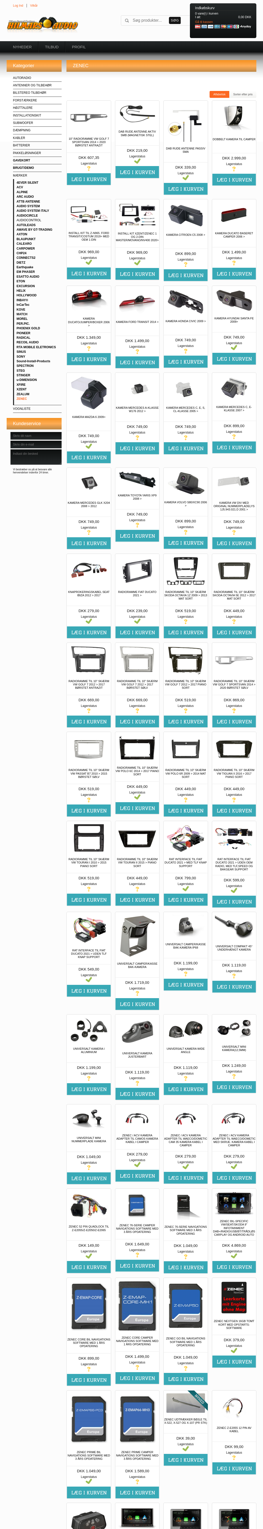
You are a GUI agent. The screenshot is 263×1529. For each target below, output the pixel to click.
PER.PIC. (23, 323)
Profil (79, 47)
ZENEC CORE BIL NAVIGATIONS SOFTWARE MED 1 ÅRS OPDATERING (88, 1343)
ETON (21, 281)
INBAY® (22, 300)
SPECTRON (25, 366)
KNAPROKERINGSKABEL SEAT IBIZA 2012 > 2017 (89, 593)
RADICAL (23, 338)
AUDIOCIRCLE (27, 215)
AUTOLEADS (26, 225)
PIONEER (23, 333)
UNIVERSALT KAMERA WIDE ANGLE (186, 1050)
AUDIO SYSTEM (28, 206)
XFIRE (21, 385)
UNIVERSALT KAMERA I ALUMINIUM (89, 1050)
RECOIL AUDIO (28, 342)
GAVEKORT (21, 160)
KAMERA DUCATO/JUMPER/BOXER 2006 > (89, 322)
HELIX (21, 291)
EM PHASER (26, 272)
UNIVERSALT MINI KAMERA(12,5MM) (234, 1048)
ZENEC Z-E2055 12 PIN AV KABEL (234, 1429)
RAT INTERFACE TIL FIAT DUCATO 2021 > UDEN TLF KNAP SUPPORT (89, 954)
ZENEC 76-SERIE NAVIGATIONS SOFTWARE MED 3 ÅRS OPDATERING (186, 1230)
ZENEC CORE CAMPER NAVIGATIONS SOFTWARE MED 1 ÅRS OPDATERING (137, 1341)
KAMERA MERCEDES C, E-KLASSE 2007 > (234, 408)
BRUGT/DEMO (23, 168)
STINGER (23, 375)
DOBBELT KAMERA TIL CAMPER (234, 139)
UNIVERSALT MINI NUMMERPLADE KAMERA (89, 1139)
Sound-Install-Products (33, 361)
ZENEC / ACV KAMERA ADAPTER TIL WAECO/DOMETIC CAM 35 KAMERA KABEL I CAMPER (185, 1140)
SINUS (21, 352)
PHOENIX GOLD (28, 328)
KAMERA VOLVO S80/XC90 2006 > (185, 504)
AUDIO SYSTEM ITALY (33, 211)
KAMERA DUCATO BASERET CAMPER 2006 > (234, 235)
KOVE (21, 309)
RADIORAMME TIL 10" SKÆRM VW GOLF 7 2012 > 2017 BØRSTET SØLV (137, 684)
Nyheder (22, 47)
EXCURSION (26, 286)
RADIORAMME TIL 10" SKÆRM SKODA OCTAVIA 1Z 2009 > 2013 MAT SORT (185, 595)
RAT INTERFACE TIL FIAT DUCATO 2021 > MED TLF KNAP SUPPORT (186, 862)
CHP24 (22, 253)
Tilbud (52, 47)
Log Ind (18, 5)
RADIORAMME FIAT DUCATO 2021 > (137, 593)
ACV (20, 187)
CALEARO (24, 244)
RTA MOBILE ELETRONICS (36, 347)
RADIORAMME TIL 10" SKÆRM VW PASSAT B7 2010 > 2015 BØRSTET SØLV (88, 773)
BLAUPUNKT (26, 239)
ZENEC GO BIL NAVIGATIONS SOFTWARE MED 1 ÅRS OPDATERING (185, 1342)
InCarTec (23, 305)
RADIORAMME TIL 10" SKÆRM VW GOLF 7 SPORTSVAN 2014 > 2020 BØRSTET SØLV (234, 684)
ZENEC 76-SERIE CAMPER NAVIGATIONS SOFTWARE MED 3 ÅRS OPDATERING (137, 1228)
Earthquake (25, 267)
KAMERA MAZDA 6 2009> (89, 416)
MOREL (22, 319)
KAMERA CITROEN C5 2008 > (185, 234)
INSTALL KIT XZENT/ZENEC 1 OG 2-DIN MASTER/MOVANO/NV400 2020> (137, 237)
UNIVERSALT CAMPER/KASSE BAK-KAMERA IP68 (185, 946)
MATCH (22, 314)
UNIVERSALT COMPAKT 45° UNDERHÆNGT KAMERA (234, 948)
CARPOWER (26, 248)
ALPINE (22, 192)
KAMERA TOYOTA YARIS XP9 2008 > (137, 497)
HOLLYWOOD (27, 295)
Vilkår (34, 5)
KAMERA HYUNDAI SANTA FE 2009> (234, 320)
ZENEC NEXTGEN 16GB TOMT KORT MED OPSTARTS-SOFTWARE (234, 1324)
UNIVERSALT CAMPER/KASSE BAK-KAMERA (137, 965)
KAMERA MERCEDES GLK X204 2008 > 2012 (89, 504)
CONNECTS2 (26, 258)
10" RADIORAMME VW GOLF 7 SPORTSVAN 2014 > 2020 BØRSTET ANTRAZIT (89, 142)
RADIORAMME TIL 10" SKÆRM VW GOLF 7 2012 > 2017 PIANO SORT (186, 684)
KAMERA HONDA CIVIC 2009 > (186, 321)
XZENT (22, 389)
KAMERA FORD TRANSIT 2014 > (137, 321)
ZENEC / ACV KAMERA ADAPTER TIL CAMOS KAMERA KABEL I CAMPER (137, 1138)
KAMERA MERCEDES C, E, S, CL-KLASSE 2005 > (185, 409)
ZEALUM (23, 394)
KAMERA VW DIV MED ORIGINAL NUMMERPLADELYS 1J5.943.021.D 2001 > (234, 506)
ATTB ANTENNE (28, 201)
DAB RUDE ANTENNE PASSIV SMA (185, 150)
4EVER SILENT (27, 182)
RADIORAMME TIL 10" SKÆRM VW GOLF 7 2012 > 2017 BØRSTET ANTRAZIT (88, 684)
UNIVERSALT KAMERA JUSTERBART (137, 1055)
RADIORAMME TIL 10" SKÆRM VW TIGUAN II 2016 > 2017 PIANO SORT (234, 773)
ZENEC (22, 399)
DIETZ (21, 262)
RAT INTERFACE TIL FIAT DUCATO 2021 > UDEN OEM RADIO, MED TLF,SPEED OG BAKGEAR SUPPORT (234, 864)
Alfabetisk (219, 94)
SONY (21, 356)
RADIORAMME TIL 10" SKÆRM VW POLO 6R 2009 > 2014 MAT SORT (185, 773)
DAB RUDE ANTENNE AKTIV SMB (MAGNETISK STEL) (137, 133)
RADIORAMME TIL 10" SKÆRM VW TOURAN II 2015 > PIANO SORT (137, 862)
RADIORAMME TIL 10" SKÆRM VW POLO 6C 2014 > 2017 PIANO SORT (137, 771)
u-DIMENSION (27, 380)
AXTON (22, 234)
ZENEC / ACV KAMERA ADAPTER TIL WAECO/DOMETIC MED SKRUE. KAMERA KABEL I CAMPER (234, 1140)
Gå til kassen (204, 22)
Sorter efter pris (243, 94)
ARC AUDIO (25, 197)
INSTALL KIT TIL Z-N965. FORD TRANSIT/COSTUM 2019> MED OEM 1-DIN (88, 236)
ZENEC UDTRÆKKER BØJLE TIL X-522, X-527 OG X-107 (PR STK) (185, 1421)
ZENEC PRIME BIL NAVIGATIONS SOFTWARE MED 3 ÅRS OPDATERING (89, 1455)
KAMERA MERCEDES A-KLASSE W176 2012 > (137, 409)
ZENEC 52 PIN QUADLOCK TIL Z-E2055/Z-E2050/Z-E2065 (89, 1228)
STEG (21, 370)
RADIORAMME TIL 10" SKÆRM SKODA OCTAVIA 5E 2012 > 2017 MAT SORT (234, 595)
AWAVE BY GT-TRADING (34, 229)
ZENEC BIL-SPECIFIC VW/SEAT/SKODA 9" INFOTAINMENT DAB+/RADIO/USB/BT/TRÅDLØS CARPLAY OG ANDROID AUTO (234, 1228)
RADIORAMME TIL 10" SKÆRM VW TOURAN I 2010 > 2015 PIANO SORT (88, 862)
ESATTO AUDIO (28, 276)
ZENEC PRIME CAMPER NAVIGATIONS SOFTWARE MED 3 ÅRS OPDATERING (137, 1455)
